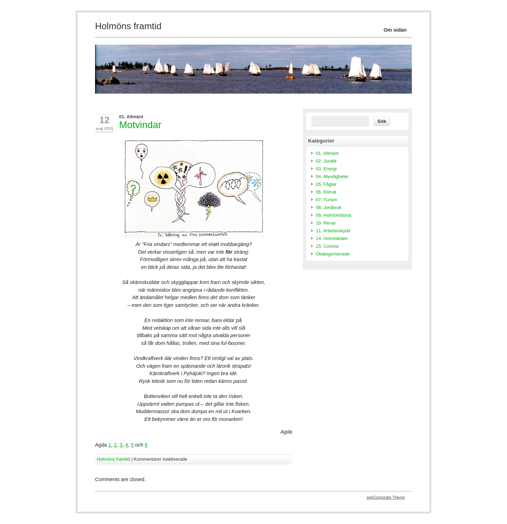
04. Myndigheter (332, 176)
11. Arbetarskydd (333, 230)
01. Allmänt (131, 116)
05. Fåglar (326, 184)
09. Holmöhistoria (333, 215)
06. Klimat (326, 192)
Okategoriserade (333, 254)
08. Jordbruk (328, 207)
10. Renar (326, 223)
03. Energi (326, 168)
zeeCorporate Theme (386, 497)
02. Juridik (326, 161)
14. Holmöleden (332, 238)
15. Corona (327, 246)
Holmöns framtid (113, 459)
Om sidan (395, 30)
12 (104, 120)
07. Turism (326, 199)
